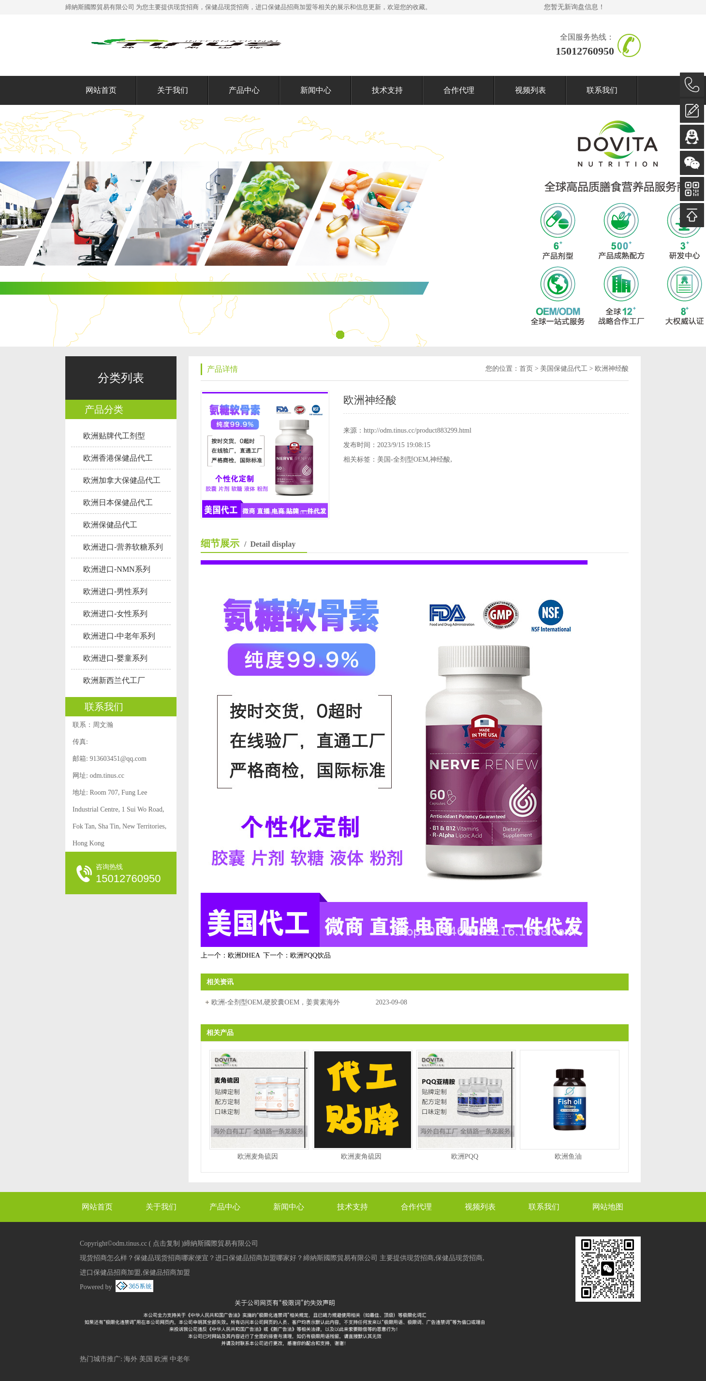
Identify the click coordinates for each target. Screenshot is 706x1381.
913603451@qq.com (118, 758)
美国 (146, 1359)
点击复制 (166, 1243)
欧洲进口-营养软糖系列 (123, 547)
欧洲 (161, 1359)
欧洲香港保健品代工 (118, 458)
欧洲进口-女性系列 (115, 614)
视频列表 (530, 90)
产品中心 (244, 90)
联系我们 (602, 90)
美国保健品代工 (564, 368)
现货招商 (186, 7)
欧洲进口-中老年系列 (119, 636)
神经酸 (440, 459)
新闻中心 (315, 90)
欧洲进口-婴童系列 (115, 658)
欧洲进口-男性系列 (115, 591)
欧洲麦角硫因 (257, 1156)
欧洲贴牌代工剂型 (114, 436)
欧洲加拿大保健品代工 (122, 480)
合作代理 (458, 90)
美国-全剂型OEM (402, 459)
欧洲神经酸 (612, 368)
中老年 (180, 1359)
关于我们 (172, 90)
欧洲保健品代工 (110, 525)
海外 (130, 1359)
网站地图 (607, 1207)
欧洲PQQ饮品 (310, 955)
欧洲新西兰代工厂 (114, 680)
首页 (526, 368)
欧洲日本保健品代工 (118, 502)
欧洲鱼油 (568, 1156)
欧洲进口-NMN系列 (116, 569)
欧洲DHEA (244, 955)
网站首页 (101, 90)
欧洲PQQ (464, 1156)
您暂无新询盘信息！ (574, 7)
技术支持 (387, 90)
